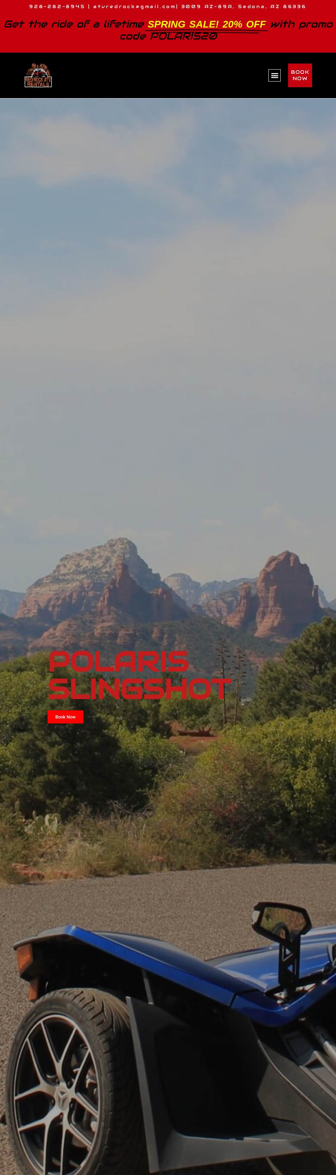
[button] (274, 75)
